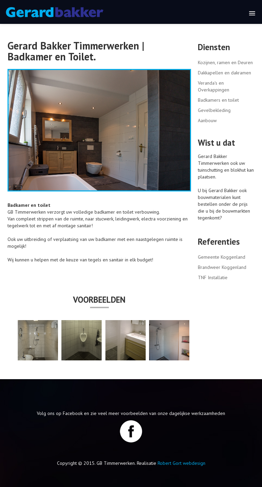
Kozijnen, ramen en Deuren (225, 62)
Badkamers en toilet (218, 100)
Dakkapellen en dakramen (224, 73)
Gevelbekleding (214, 110)
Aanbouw (207, 120)
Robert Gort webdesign (181, 463)
